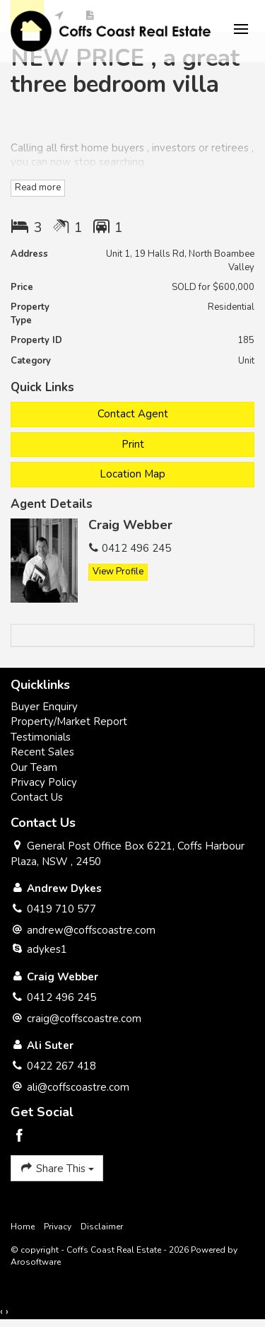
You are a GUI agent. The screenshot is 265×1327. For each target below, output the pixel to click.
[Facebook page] (20, 1137)
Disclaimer (102, 1226)
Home (23, 1226)
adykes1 (47, 949)
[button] (132, 444)
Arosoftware (36, 1262)
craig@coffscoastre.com (84, 1019)
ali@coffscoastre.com (78, 1087)
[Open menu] (241, 29)
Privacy (57, 1226)
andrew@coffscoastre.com (91, 930)
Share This (57, 1168)
